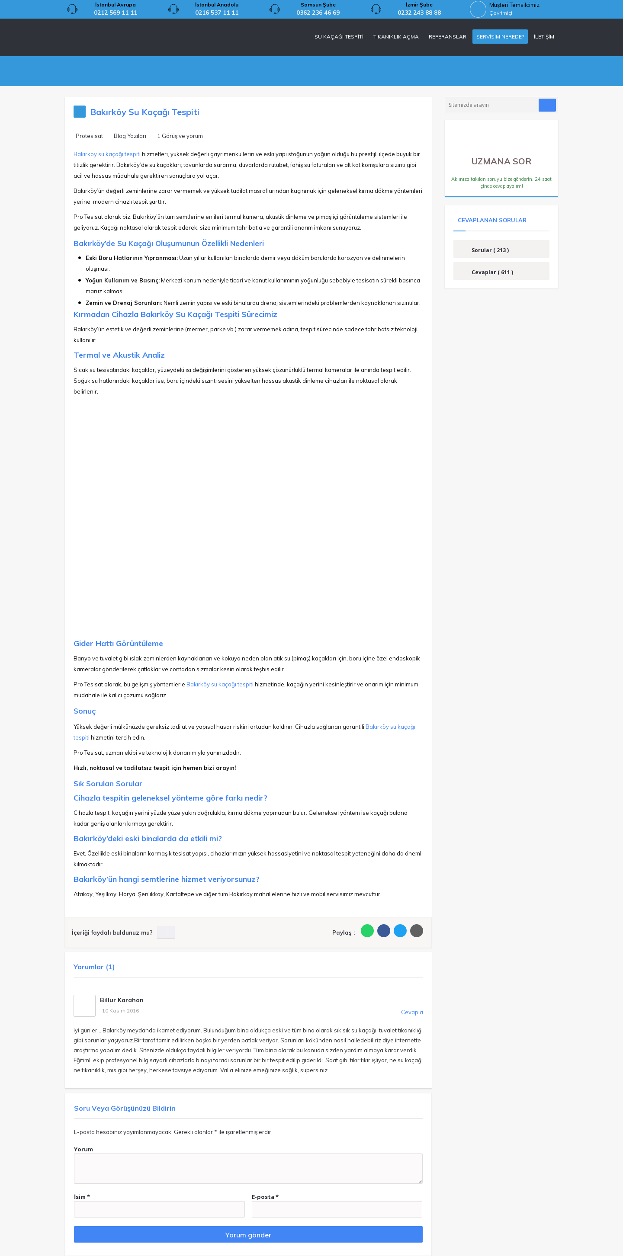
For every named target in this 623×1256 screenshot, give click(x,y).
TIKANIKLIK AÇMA (396, 36)
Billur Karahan (122, 1000)
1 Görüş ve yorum (180, 135)
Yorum (83, 1149)
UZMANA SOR (501, 158)
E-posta (265, 1197)
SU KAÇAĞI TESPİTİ (339, 36)
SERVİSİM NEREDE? (500, 36)
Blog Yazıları (130, 135)
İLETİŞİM (544, 36)
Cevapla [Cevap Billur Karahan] (412, 1012)
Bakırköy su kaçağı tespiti (107, 154)
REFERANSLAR (447, 36)
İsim (82, 1197)
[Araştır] (547, 105)
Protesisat (89, 135)
